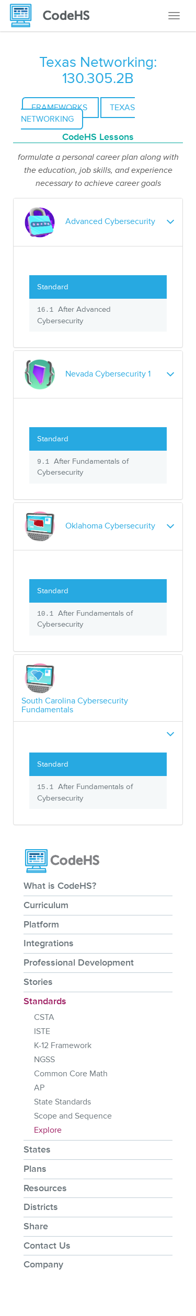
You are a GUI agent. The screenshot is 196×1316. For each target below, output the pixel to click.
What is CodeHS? (60, 885)
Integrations (49, 943)
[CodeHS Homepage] (54, 15)
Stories (38, 982)
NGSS (44, 1059)
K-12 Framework (62, 1045)
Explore (48, 1130)
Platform (41, 924)
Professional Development (79, 962)
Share (36, 1226)
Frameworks (60, 107)
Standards (45, 1001)
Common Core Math (71, 1073)
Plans (35, 1168)
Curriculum (46, 905)
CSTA (44, 1017)
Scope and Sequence (73, 1116)
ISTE (42, 1031)
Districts (41, 1207)
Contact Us (47, 1245)
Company (43, 1264)
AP (39, 1088)
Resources (45, 1188)
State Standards (62, 1102)
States (37, 1149)
